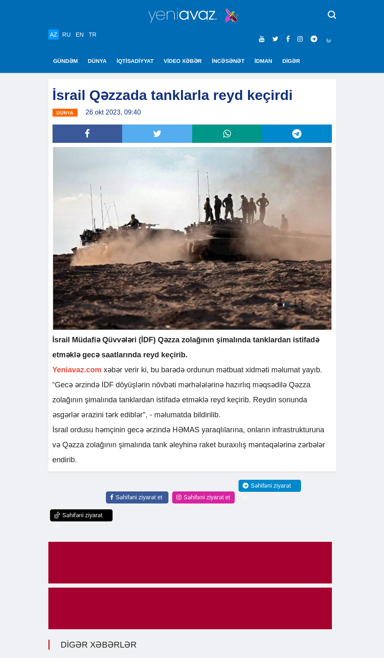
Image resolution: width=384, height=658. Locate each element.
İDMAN (263, 61)
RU (66, 34)
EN (79, 34)
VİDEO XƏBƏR (183, 61)
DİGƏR (291, 61)
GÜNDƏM (65, 61)
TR (93, 34)
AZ (54, 34)
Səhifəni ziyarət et (136, 497)
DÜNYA (97, 61)
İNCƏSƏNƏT (228, 61)
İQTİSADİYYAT (135, 61)
